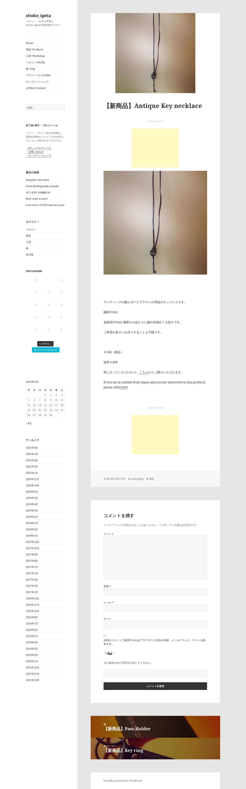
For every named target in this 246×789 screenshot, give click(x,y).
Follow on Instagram (45, 349)
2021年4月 (32, 460)
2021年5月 (32, 454)
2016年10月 (32, 611)
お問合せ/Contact (36, 88)
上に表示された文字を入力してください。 (128, 663)
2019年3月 (32, 510)
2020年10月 (32, 485)
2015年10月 (32, 680)
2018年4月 (32, 529)
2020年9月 (32, 491)
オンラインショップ (37, 81)
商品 (28, 235)
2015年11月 (32, 673)
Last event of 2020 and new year (45, 205)
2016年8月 (32, 617)
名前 (107, 586)
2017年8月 (32, 560)
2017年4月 (32, 579)
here (123, 387)
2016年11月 (32, 604)
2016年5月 (32, 636)
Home (29, 43)
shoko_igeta (38, 15)
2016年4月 (32, 642)
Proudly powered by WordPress (123, 780)
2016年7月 (32, 623)
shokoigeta (137, 479)
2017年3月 (32, 585)
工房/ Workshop (35, 56)
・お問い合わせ (34, 152)
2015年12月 (32, 667)
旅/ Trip (30, 68)
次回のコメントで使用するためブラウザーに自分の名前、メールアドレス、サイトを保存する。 (154, 642)
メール (109, 602)
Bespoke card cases (37, 180)
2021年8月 (32, 447)
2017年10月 (32, 548)
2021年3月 (32, 466)
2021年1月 (32, 472)
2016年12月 (32, 598)
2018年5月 (32, 523)
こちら (143, 372)
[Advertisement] (155, 148)
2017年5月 (32, 573)
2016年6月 (32, 629)
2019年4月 (32, 504)
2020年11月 (32, 479)
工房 (28, 241)
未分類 (29, 254)
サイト (107, 619)
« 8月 (29, 423)
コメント (109, 533)
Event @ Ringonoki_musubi (42, 186)
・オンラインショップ (38, 155)
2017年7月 (32, 567)
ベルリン (31, 229)
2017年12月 (32, 541)
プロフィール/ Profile (38, 75)
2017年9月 (32, 554)
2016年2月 (32, 655)
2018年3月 (32, 535)
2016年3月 (32, 648)
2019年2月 (32, 516)
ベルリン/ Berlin (35, 62)
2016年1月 (32, 661)
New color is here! (37, 198)
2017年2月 (32, 592)
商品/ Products (34, 49)
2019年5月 (32, 498)
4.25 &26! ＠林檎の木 (38, 192)
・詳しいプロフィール (38, 148)
